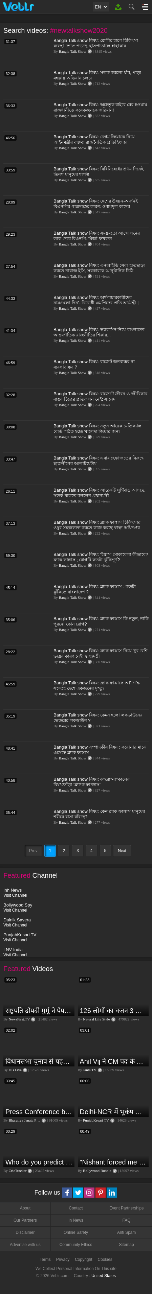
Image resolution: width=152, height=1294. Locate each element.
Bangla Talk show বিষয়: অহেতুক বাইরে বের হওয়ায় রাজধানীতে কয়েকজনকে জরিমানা (100, 107)
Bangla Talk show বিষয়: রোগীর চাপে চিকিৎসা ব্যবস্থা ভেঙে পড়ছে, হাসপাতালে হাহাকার (95, 43)
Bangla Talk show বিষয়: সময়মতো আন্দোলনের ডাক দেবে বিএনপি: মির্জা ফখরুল (96, 236)
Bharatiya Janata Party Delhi (30, 1120)
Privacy (62, 1259)
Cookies (105, 1259)
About (25, 1208)
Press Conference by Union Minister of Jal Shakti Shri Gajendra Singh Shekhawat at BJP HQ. (39, 1111)
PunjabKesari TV (96, 1120)
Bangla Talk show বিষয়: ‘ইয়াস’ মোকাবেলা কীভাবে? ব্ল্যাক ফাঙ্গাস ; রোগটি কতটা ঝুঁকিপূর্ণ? (100, 557)
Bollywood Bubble (97, 1171)
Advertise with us (25, 1244)
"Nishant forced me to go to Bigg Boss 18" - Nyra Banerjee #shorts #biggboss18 (113, 1162)
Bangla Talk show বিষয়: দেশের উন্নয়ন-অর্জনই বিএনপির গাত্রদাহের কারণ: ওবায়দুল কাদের (95, 203)
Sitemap (126, 1244)
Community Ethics (76, 1244)
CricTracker (18, 1171)
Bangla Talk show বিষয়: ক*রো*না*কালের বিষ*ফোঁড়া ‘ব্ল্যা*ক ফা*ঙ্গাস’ (91, 782)
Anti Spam (126, 1232)
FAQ (127, 1220)
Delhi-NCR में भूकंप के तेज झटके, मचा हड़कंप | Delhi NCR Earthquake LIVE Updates (113, 1111)
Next (122, 850)
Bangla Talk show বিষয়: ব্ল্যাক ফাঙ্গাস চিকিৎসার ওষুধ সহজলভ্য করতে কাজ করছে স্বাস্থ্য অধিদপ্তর (96, 525)
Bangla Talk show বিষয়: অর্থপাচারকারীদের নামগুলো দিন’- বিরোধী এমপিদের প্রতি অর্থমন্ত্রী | (95, 300)
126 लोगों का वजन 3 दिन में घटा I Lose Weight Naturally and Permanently (113, 1010)
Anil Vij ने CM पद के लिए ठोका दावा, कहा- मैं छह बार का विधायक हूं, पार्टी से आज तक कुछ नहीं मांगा (113, 1061)
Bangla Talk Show (72, 51)
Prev (33, 850)
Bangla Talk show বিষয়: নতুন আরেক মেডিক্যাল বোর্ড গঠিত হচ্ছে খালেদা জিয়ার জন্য (97, 428)
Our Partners (25, 1220)
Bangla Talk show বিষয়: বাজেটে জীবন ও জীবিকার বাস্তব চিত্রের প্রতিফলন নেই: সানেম (100, 396)
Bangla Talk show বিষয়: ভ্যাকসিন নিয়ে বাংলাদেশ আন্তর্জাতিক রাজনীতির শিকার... (99, 332)
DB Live (15, 1070)
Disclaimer (25, 1232)
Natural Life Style (96, 1019)
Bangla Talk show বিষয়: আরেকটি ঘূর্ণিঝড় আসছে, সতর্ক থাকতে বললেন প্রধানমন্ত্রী (99, 493)
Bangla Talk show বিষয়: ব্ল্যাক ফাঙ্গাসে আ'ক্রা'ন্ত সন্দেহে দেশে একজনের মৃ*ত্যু (96, 685)
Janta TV (89, 1070)
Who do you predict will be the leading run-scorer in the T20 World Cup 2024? (39, 1162)
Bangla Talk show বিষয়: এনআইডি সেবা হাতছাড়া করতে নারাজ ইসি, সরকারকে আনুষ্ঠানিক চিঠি (99, 268)
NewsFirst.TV (19, 1019)
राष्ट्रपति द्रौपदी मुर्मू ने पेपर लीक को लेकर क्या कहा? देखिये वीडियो (39, 1010)
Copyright (83, 1259)
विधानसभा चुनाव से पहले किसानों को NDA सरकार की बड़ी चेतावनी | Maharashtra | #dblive (39, 1061)
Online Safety (76, 1232)
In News (75, 1220)
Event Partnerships (126, 1208)
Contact (76, 1208)
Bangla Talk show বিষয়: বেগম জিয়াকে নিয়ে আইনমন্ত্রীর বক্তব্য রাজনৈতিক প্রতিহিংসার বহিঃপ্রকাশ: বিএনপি (94, 142)
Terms (45, 1259)
